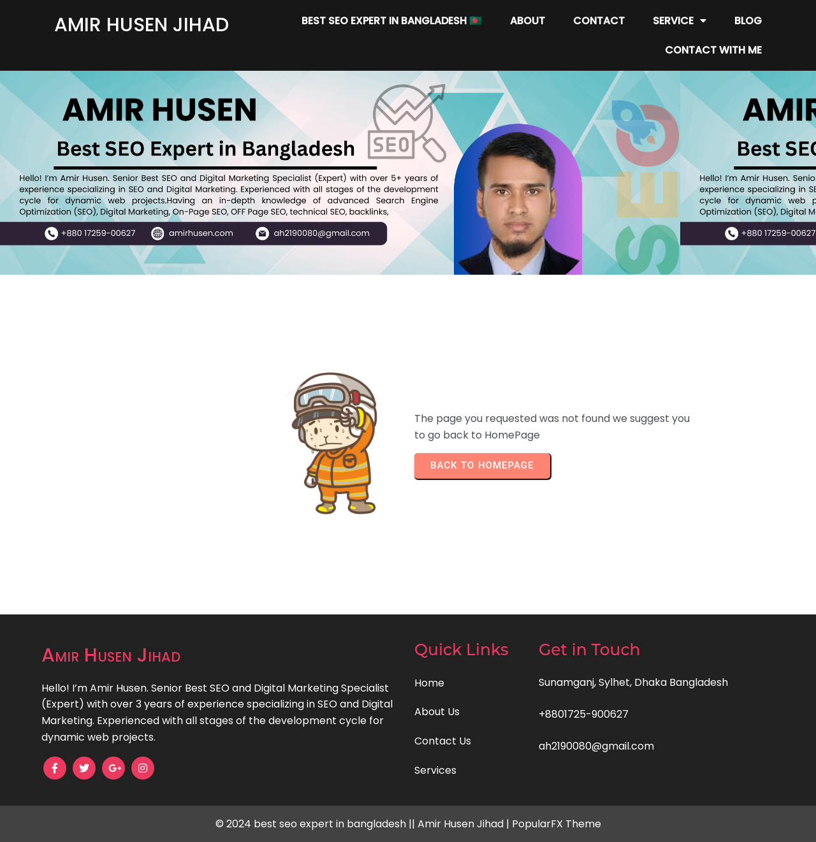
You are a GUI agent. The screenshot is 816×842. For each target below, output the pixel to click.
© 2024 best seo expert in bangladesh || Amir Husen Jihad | (363, 824)
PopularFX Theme (556, 824)
